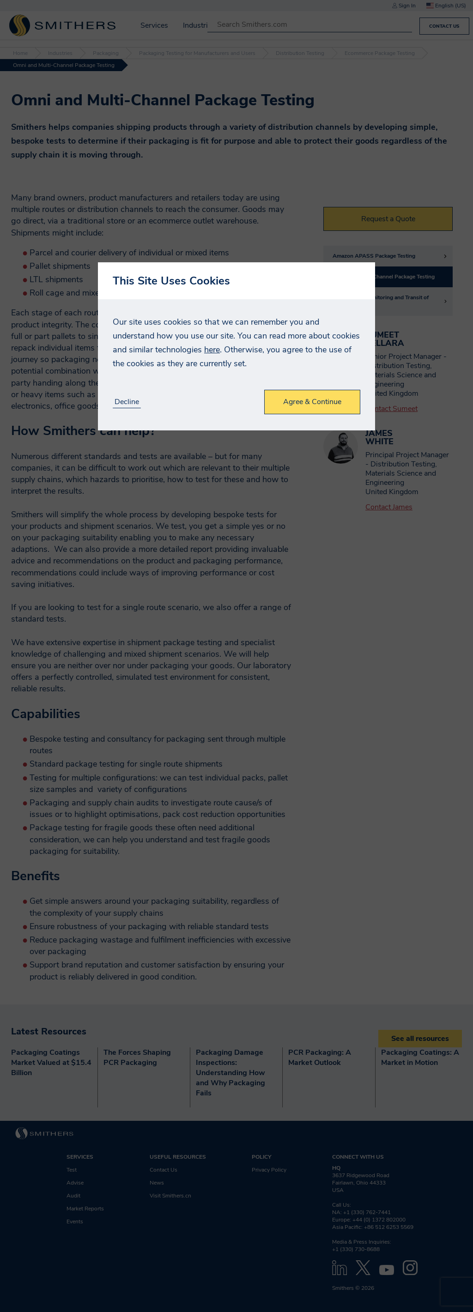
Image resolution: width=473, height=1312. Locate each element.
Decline (127, 402)
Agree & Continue (312, 402)
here (212, 349)
